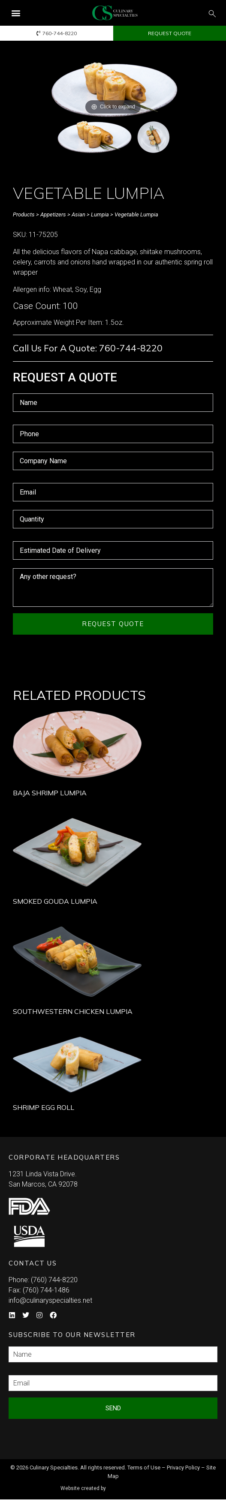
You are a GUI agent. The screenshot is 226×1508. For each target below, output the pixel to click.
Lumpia (100, 214)
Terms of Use (143, 1469)
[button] (16, 13)
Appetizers (53, 214)
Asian (78, 214)
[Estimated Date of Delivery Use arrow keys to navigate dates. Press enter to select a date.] (113, 550)
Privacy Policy (183, 1469)
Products (24, 214)
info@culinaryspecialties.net (50, 1302)
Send (113, 1410)
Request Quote (113, 624)
